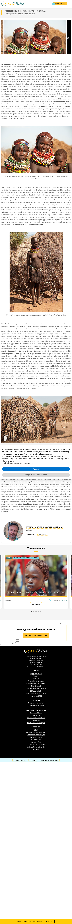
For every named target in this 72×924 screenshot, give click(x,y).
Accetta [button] (36, 469)
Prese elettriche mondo (36, 681)
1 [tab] (31, 612)
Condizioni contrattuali (36, 703)
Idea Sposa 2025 (36, 696)
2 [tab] (34, 612)
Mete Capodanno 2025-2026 (36, 693)
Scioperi (36, 676)
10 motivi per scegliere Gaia (36, 732)
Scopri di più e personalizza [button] (36, 475)
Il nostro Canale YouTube (36, 744)
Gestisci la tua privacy (49, 760)
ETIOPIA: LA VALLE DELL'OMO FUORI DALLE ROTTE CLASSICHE (36, 592)
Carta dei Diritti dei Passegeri (36, 688)
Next (68, 38)
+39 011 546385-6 (36, 658)
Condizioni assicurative (36, 705)
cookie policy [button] (46, 454)
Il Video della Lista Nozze (36, 718)
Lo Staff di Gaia (36, 740)
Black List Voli (36, 686)
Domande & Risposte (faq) (36, 735)
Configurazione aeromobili (36, 683)
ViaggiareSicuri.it (36, 674)
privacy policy (19, 760)
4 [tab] (38, 612)
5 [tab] (41, 612)
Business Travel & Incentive (36, 747)
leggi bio (31, 534)
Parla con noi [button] (59, 3)
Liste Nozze (36, 715)
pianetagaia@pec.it (36, 663)
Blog (36, 730)
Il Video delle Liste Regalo (36, 723)
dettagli (36, 605)
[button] (69, 4)
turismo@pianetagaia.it (36, 661)
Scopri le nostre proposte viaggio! (36, 921)
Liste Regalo (36, 720)
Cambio (36, 679)
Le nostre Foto (36, 742)
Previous (4, 38)
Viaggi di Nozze (36, 713)
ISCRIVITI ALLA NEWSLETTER (36, 635)
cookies (33, 760)
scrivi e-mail (43, 534)
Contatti (36, 749)
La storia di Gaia (36, 737)
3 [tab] (36, 612)
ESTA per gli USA (36, 691)
